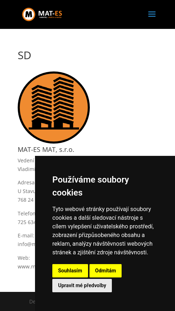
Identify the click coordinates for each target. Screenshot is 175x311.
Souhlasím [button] (70, 270)
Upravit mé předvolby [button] (82, 285)
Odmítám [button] (105, 270)
